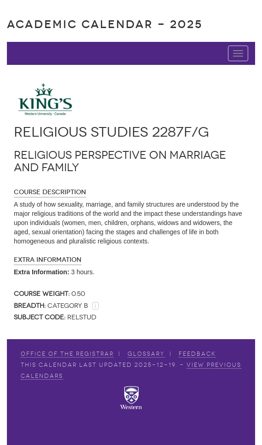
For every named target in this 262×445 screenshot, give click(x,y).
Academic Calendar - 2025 (105, 24)
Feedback (197, 354)
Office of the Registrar (67, 354)
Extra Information (48, 260)
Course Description (50, 192)
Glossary (146, 354)
